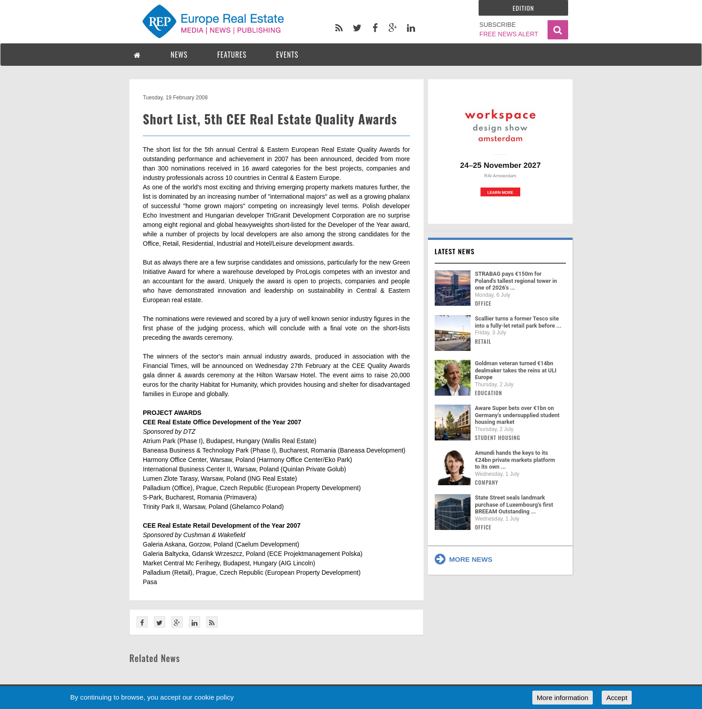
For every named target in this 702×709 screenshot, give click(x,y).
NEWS (179, 54)
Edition (523, 8)
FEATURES (232, 54)
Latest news (455, 251)
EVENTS (287, 54)
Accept (616, 697)
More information (562, 697)
